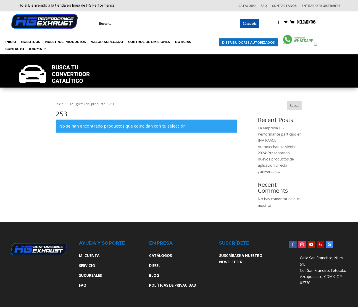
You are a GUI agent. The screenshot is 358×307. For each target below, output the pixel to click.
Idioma (35, 49)
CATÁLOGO (247, 6)
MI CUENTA (89, 255)
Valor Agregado (107, 42)
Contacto (14, 49)
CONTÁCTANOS (284, 6)
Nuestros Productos (65, 42)
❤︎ (285, 22)
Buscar (295, 105)
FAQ (264, 6)
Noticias (183, 42)
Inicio (10, 42)
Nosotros (30, 42)
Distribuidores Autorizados (248, 42)
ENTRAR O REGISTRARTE (321, 6)
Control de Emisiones (149, 42)
